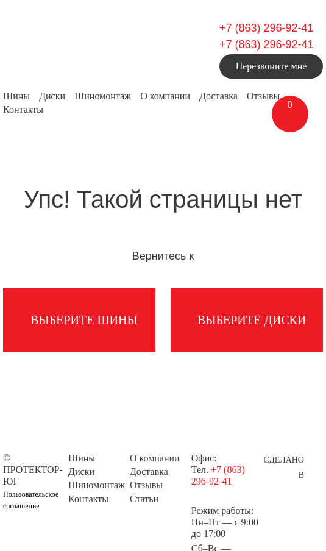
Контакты (23, 109)
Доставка (218, 96)
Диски (52, 96)
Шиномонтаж (102, 96)
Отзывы (263, 96)
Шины (16, 96)
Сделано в (284, 461)
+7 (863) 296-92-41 (266, 28)
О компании (165, 96)
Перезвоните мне (271, 66)
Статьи (144, 499)
